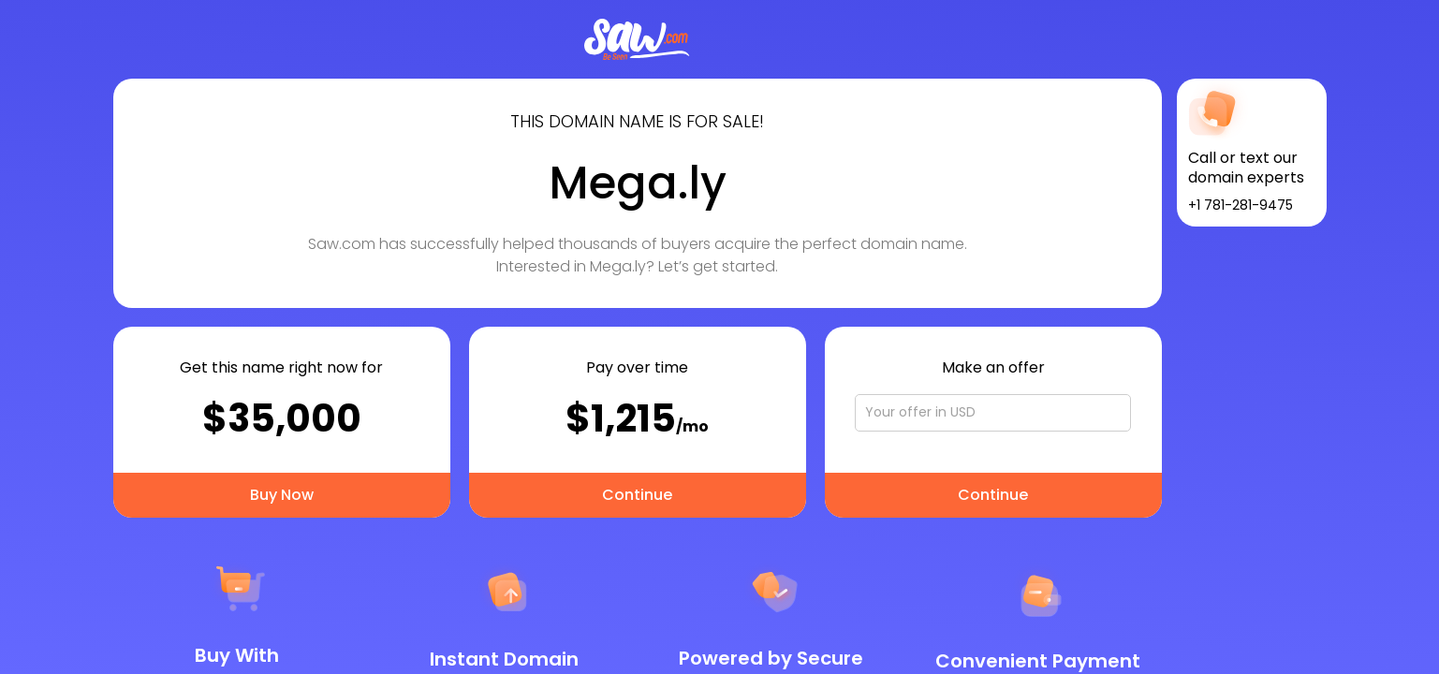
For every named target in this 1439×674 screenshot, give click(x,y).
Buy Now (282, 495)
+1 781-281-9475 (1240, 205)
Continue (637, 495)
